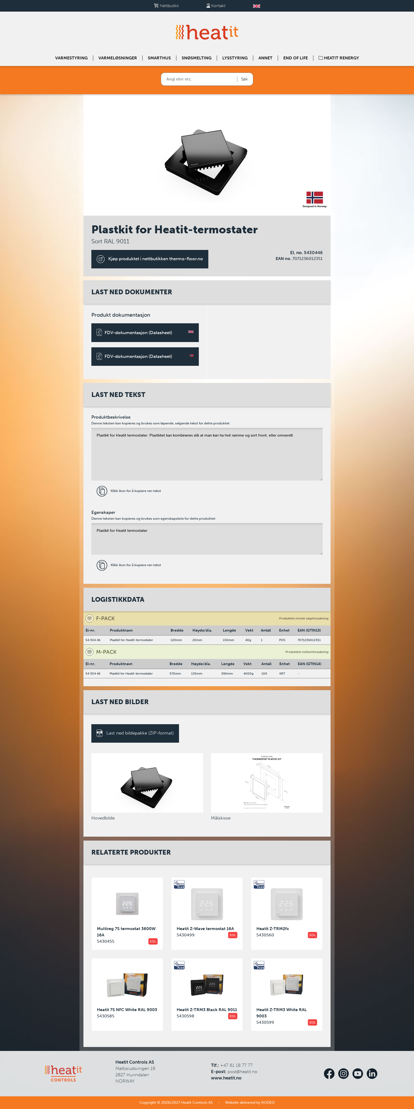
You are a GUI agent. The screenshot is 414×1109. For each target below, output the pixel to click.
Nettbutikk (166, 5)
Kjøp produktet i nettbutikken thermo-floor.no (150, 259)
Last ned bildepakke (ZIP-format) (135, 733)
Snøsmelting (196, 57)
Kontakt (215, 5)
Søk (244, 79)
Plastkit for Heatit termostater (207, 539)
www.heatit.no (226, 1077)
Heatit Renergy (339, 57)
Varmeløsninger (117, 57)
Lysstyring (235, 57)
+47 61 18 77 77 (236, 1065)
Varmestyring (71, 57)
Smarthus (159, 57)
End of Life (295, 57)
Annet (265, 57)
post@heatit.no (242, 1071)
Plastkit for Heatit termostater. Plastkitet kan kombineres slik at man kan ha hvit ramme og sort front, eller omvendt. (207, 454)
